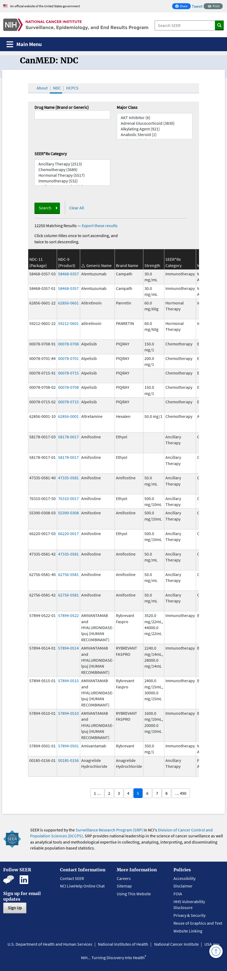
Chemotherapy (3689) (72, 169)
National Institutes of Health (123, 944)
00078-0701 (68, 358)
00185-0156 (68, 760)
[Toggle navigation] (24, 44)
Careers (124, 878)
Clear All (76, 207)
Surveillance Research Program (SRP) (109, 830)
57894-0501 (68, 745)
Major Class (127, 107)
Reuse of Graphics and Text (197, 923)
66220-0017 (68, 533)
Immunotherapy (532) (72, 181)
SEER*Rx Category (50, 153)
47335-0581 (68, 477)
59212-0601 (68, 323)
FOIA (177, 893)
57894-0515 (68, 680)
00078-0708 (68, 343)
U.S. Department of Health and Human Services (50, 944)
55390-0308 (68, 512)
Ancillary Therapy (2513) (72, 164)
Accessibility (184, 878)
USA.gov (211, 944)
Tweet (197, 6)
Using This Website (134, 893)
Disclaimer (183, 886)
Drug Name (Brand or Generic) (61, 107)
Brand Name (127, 265)
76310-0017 (68, 498)
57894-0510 (68, 713)
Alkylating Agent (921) (154, 129)
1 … (97, 793)
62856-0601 (68, 303)
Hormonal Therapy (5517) (72, 175)
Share (183, 6)
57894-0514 (68, 648)
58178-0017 (68, 436)
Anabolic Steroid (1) (154, 134)
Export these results (100, 225)
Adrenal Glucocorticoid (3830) (154, 123)
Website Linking (187, 931)
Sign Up (15, 907)
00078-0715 (68, 373)
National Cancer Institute (176, 944)
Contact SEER (72, 878)
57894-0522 (68, 615)
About (42, 88)
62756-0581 (68, 574)
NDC (57, 88)
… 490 (180, 793)
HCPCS (72, 88)
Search (45, 207)
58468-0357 (68, 273)
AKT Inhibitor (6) (154, 117)
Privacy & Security (189, 915)
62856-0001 (68, 416)
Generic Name (99, 265)
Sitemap (124, 886)
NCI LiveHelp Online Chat (82, 886)
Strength (152, 265)
